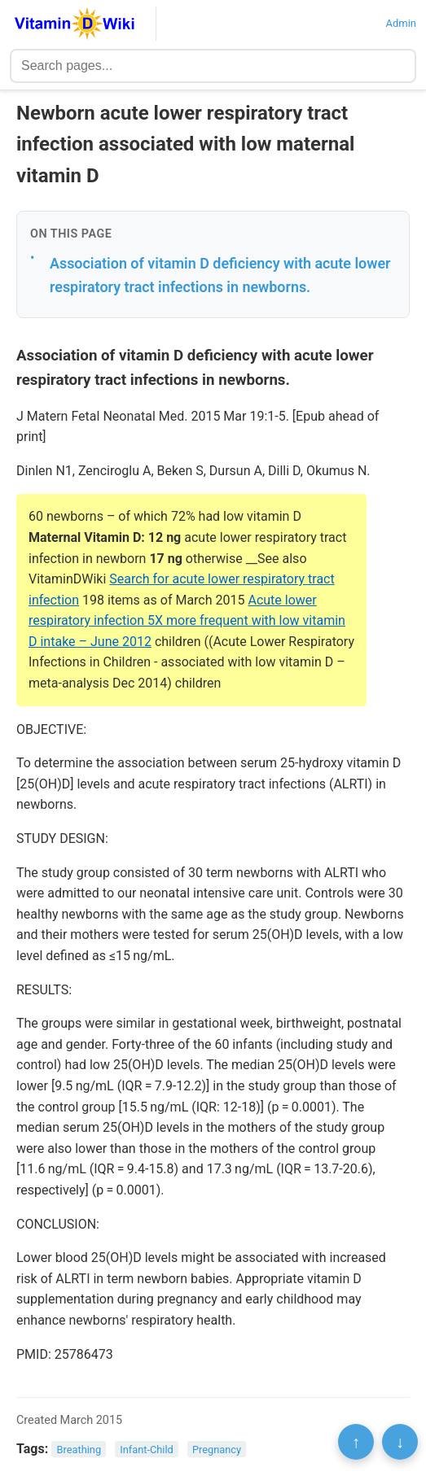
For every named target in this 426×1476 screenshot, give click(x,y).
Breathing (79, 1449)
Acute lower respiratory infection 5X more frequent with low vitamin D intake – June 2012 (187, 620)
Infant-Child (146, 1449)
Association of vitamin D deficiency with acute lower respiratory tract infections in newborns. (220, 275)
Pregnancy (216, 1449)
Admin (400, 23)
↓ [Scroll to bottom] (400, 1442)
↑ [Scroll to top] (356, 1442)
